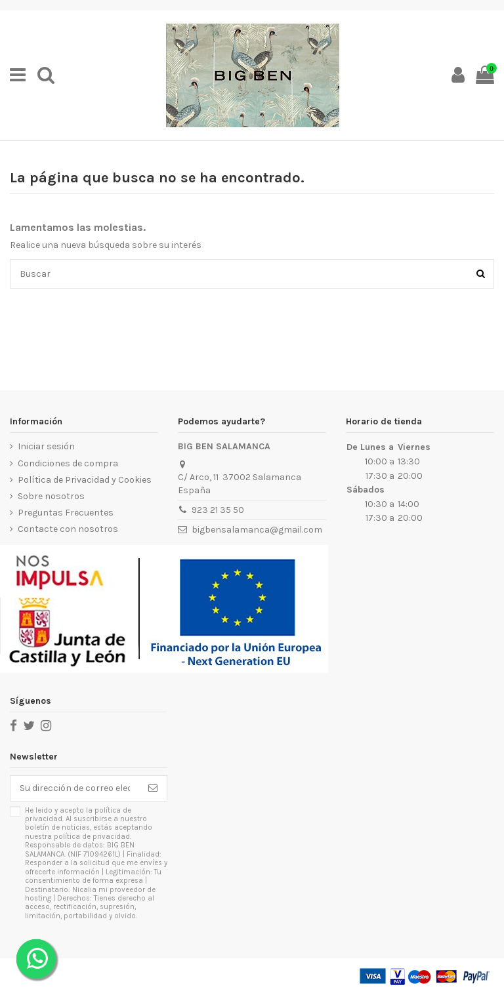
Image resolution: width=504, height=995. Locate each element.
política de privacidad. (92, 836)
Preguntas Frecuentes (66, 512)
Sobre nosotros (51, 496)
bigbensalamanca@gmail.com (257, 529)
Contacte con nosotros (68, 529)
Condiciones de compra (68, 463)
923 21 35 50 (218, 510)
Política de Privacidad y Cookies (85, 479)
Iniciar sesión (46, 446)
